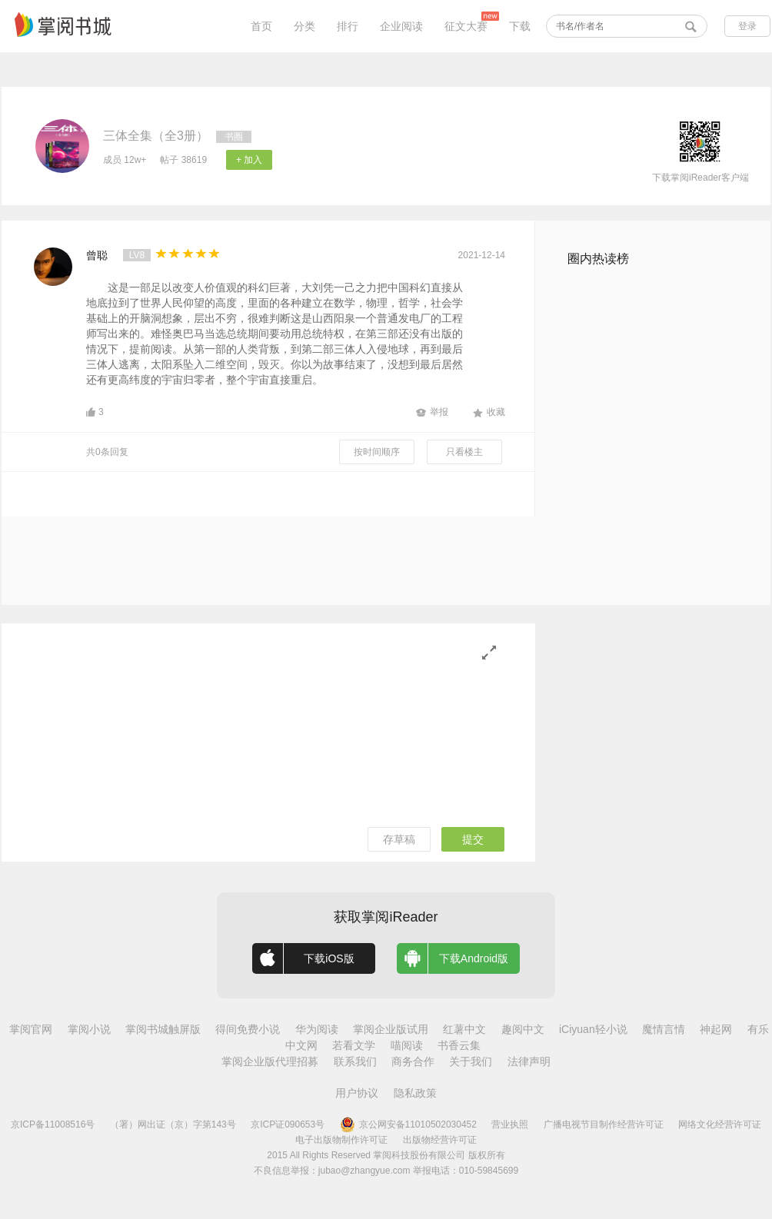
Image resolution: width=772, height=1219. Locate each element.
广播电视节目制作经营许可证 (604, 1124)
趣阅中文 (522, 1029)
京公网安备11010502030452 (408, 1124)
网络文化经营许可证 (719, 1124)
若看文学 (353, 1045)
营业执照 (509, 1124)
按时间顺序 (377, 452)
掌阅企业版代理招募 (269, 1061)
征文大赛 (465, 26)
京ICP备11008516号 (53, 1124)
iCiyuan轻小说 (593, 1029)
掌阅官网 (30, 1029)
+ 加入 (249, 159)
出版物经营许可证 (440, 1139)
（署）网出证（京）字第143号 (173, 1124)
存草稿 (399, 839)
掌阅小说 (89, 1029)
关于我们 (470, 1061)
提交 (473, 839)
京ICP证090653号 (287, 1124)
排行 (347, 26)
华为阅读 (316, 1029)
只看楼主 (464, 452)
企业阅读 (401, 26)
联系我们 (355, 1061)
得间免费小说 (247, 1029)
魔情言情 (663, 1029)
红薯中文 (464, 1029)
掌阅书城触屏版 (163, 1029)
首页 (261, 26)
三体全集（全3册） (155, 135)
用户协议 (356, 1093)
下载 (520, 26)
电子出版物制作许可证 (341, 1139)
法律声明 (529, 1061)
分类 (304, 26)
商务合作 (412, 1061)
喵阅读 (407, 1045)
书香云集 (459, 1045)
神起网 (716, 1029)
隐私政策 (415, 1093)
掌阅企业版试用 (390, 1029)
